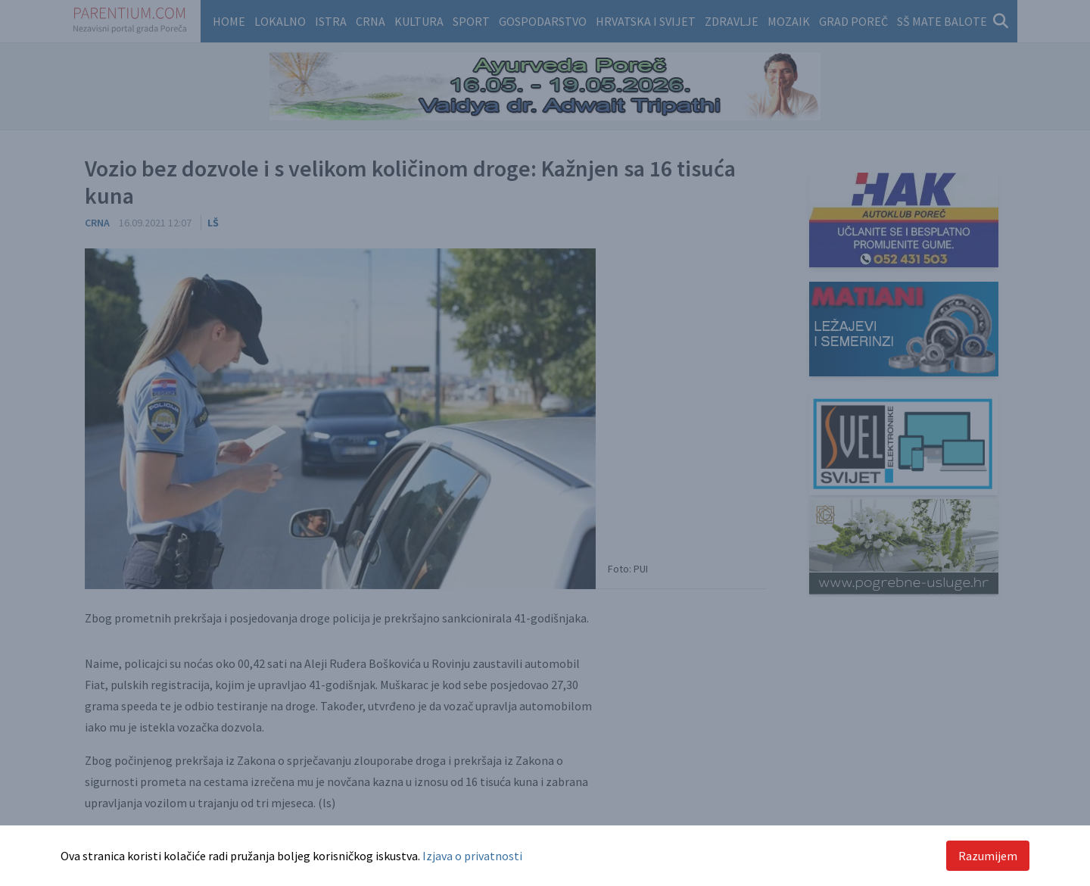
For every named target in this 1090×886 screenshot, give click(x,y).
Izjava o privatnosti (472, 855)
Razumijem (987, 855)
